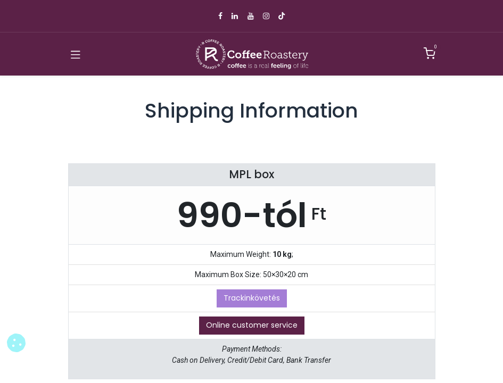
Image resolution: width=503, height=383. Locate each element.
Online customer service (252, 325)
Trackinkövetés (252, 298)
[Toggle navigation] (75, 54)
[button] (16, 343)
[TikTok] (281, 16)
